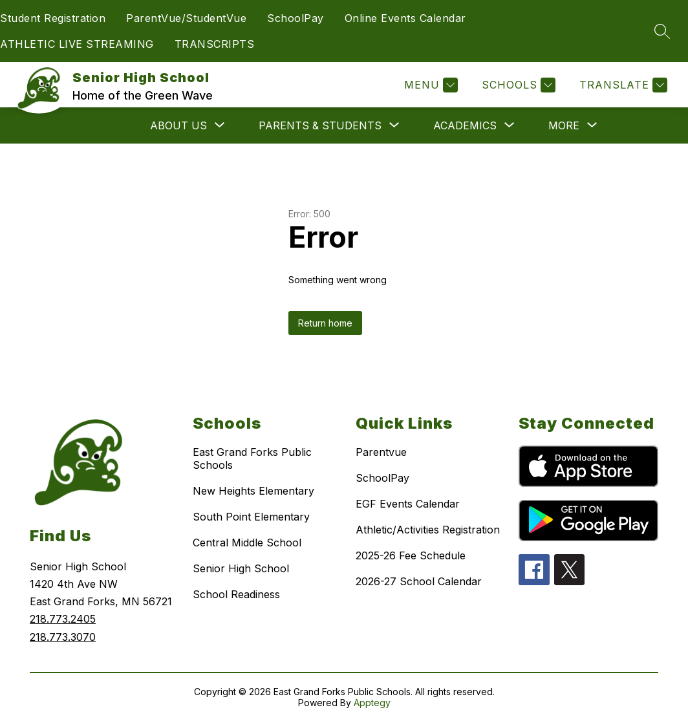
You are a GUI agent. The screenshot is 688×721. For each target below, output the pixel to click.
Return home (325, 322)
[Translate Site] (621, 85)
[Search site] (662, 31)
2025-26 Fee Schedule (411, 555)
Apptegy (372, 702)
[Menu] (429, 85)
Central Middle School (247, 542)
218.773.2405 (63, 618)
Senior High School (241, 568)
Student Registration (52, 18)
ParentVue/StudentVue (186, 18)
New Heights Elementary (253, 490)
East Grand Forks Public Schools (252, 458)
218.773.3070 (63, 636)
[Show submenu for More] (563, 125)
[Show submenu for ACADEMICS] (465, 125)
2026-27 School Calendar (419, 581)
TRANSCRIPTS (215, 44)
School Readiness (236, 594)
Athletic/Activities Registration (428, 529)
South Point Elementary (251, 516)
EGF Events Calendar (408, 503)
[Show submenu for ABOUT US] (178, 125)
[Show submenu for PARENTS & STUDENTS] (320, 125)
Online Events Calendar (405, 18)
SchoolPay (295, 18)
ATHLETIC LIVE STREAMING (77, 44)
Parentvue (381, 452)
